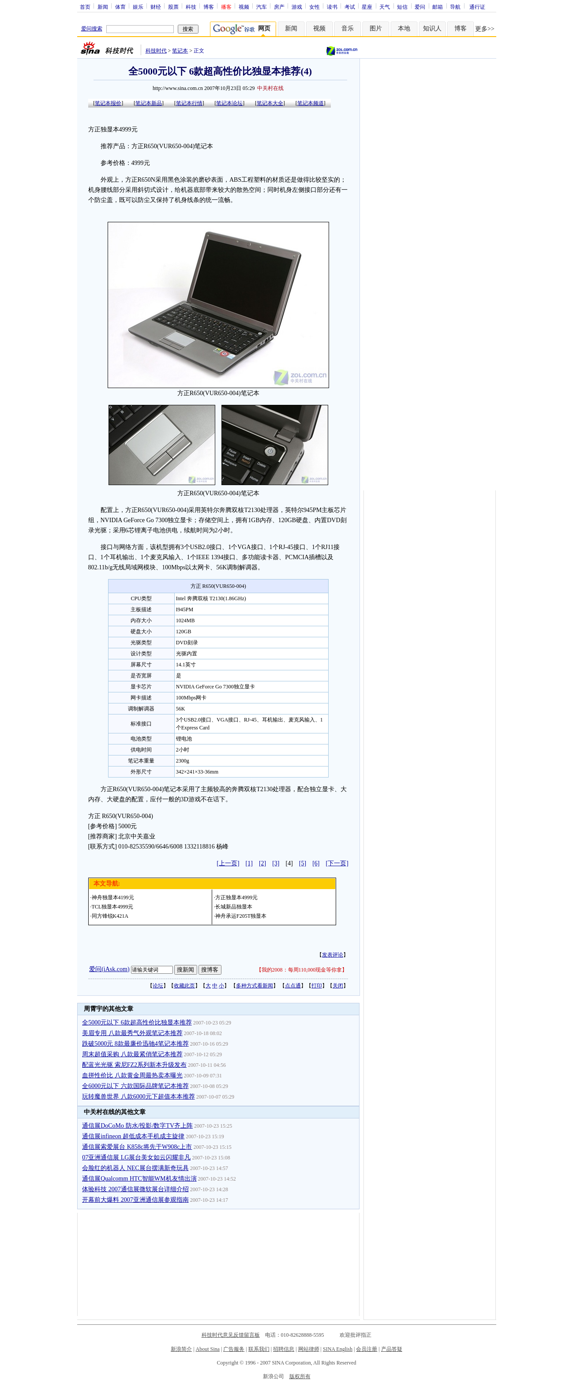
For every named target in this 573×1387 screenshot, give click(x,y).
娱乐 (138, 6)
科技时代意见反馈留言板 (231, 1335)
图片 (376, 28)
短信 (402, 6)
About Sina (208, 1349)
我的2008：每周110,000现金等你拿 (302, 970)
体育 (120, 6)
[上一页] (228, 863)
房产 (279, 6)
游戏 (297, 6)
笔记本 (180, 51)
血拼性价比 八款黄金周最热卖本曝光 (132, 1075)
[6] (315, 863)
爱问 (420, 6)
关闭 (338, 986)
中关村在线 (270, 88)
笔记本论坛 (229, 103)
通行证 (477, 6)
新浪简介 (181, 1349)
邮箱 (437, 6)
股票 (173, 6)
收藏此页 (184, 986)
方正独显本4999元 (236, 897)
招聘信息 (283, 1349)
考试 (350, 6)
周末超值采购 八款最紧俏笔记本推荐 (132, 1054)
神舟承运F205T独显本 (240, 916)
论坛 (158, 986)
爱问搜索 (91, 29)
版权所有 (300, 1376)
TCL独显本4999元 (113, 907)
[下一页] (337, 863)
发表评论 (332, 955)
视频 (244, 6)
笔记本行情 (189, 103)
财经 (155, 6)
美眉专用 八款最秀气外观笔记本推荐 (132, 1033)
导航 (455, 6)
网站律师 (308, 1349)
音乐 (347, 28)
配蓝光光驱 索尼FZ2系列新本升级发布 (134, 1065)
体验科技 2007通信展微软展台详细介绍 (135, 1189)
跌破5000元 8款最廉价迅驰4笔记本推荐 (135, 1043)
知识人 (432, 28)
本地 (404, 28)
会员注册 (366, 1349)
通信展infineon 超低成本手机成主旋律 (133, 1136)
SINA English (337, 1349)
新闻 (102, 6)
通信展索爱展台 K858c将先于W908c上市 (137, 1147)
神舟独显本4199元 (113, 897)
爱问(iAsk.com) (109, 969)
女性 (314, 6)
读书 (332, 6)
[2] (262, 863)
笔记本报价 (108, 103)
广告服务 (233, 1349)
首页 (85, 6)
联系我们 (259, 1349)
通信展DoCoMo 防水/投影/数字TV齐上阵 (137, 1125)
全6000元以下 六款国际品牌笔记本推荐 (135, 1086)
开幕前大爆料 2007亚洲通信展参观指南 (135, 1199)
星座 (367, 6)
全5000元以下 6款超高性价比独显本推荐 (137, 1022)
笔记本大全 (270, 103)
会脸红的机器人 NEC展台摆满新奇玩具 (135, 1168)
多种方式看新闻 (254, 986)
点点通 (293, 986)
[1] (249, 863)
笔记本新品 (148, 103)
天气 (384, 6)
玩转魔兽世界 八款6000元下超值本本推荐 (138, 1096)
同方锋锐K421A (110, 916)
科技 (191, 6)
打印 (316, 986)
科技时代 (156, 51)
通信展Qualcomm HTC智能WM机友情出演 (139, 1178)
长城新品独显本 (233, 907)
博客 (208, 6)
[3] (275, 863)
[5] (302, 863)
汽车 (261, 6)
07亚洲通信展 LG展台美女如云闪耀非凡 (136, 1157)
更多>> (484, 29)
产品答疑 (391, 1349)
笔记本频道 (310, 103)
